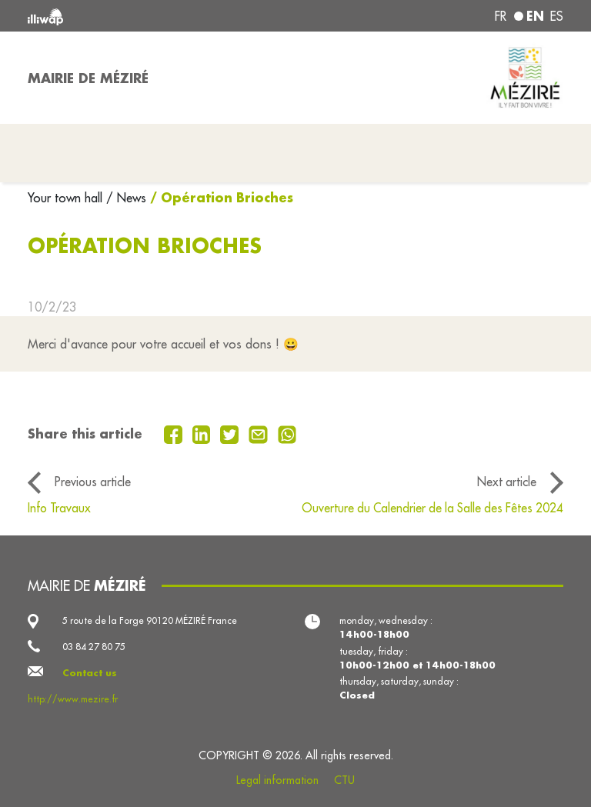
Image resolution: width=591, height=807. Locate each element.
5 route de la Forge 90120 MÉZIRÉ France (149, 620)
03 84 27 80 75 (93, 646)
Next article (506, 481)
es (556, 16)
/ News (126, 197)
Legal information (277, 780)
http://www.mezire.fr (73, 699)
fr (500, 16)
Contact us (89, 673)
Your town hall (67, 197)
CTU (344, 780)
